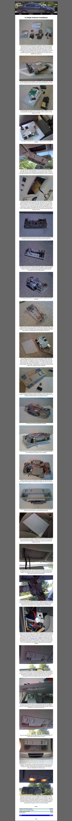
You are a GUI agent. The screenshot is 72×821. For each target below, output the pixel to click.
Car (41, 13)
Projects (31, 13)
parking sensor (34, 638)
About (52, 13)
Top (36, 819)
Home (20, 13)
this (43, 49)
